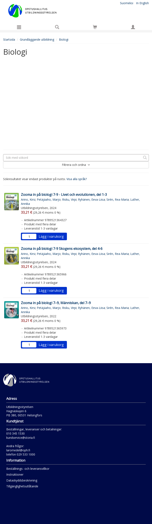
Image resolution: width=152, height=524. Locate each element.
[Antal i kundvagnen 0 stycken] (95, 28)
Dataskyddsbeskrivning (21, 480)
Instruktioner (14, 474)
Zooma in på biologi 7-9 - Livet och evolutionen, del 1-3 (64, 194)
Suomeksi (126, 3)
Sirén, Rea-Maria (117, 199)
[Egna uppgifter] (133, 27)
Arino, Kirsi (28, 199)
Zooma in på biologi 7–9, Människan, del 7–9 (56, 303)
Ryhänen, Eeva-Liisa (91, 199)
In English (142, 3)
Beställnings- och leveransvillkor (27, 469)
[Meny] (19, 27)
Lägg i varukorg (51, 236)
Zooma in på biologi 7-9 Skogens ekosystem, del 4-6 (61, 248)
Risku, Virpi (69, 199)
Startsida (9, 39)
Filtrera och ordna (76, 165)
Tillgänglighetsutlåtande (22, 486)
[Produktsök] (57, 27)
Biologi (63, 39)
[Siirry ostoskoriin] (95, 27)
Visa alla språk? (76, 179)
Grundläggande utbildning (37, 39)
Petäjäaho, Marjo (49, 199)
